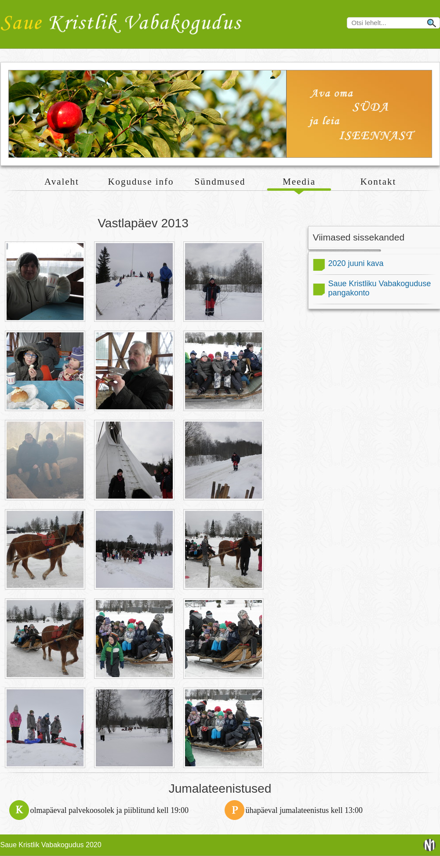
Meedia (299, 181)
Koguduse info (141, 181)
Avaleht (61, 181)
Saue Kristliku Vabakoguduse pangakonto (379, 288)
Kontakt (378, 181)
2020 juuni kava (356, 263)
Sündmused (219, 181)
